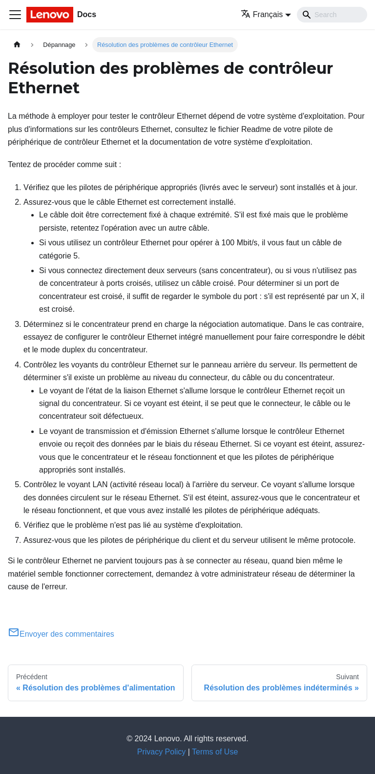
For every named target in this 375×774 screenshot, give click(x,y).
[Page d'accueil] (17, 44)
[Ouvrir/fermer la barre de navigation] (15, 14)
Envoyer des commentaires (61, 634)
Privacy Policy (161, 752)
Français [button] (262, 14)
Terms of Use (215, 752)
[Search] (332, 14)
